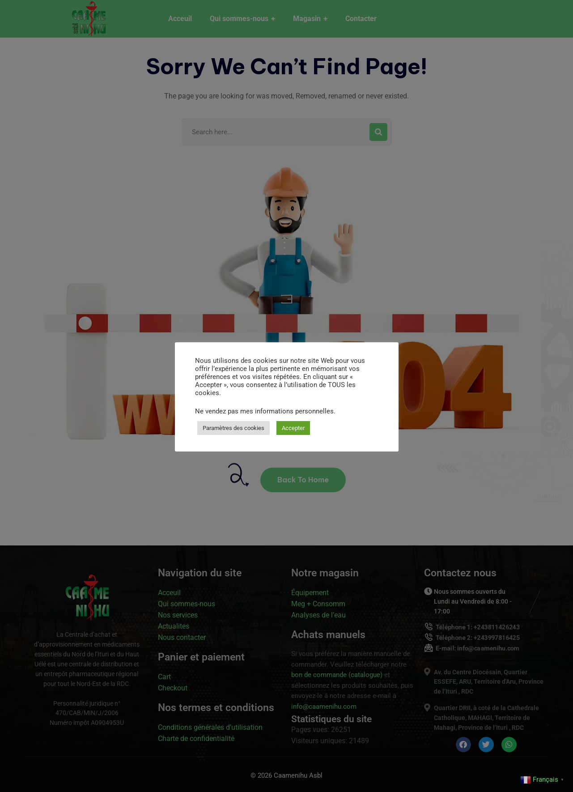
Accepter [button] (293, 428)
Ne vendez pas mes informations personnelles (264, 411)
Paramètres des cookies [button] (233, 428)
